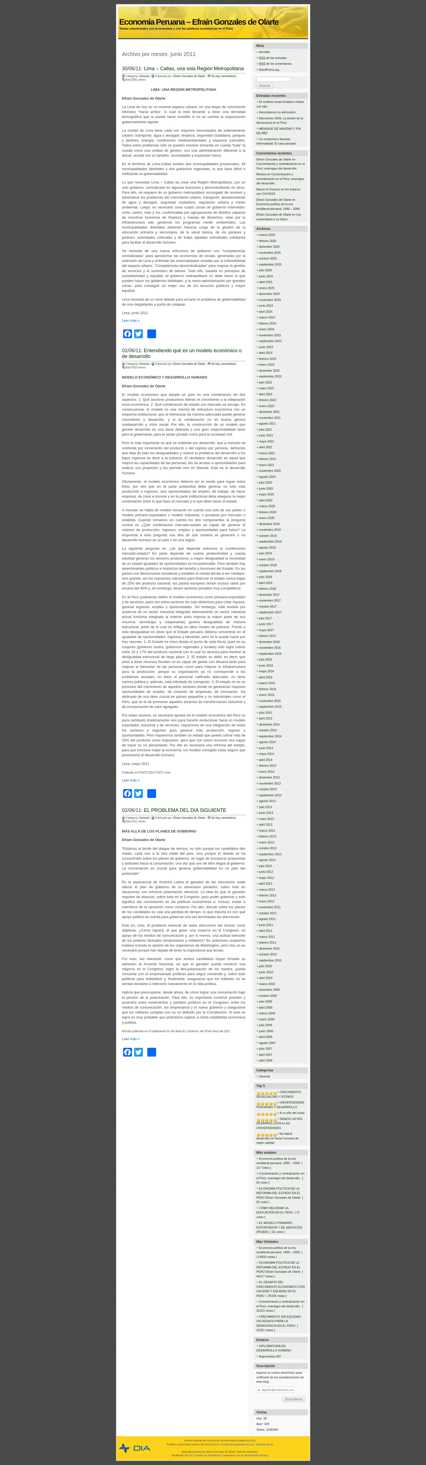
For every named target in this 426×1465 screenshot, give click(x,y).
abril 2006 (265, 1060)
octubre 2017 (268, 606)
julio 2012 (265, 866)
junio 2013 (266, 812)
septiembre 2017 (270, 612)
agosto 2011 (267, 919)
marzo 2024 (267, 317)
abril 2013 (265, 824)
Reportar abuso (264, 1444)
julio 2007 (265, 1048)
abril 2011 (265, 930)
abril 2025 (265, 282)
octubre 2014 (268, 730)
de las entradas (273, 58)
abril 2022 (265, 394)
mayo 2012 (266, 877)
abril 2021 (265, 447)
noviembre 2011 (270, 907)
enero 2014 (267, 771)
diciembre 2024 (269, 293)
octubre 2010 (268, 954)
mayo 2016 (266, 671)
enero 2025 (267, 288)
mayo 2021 (266, 441)
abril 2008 (265, 1036)
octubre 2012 (268, 848)
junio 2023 (266, 347)
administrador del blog (256, 1455)
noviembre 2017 (270, 600)
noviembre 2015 (270, 700)
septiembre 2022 (270, 376)
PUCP (214, 1444)
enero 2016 (267, 694)
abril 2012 (265, 883)
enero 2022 (267, 406)
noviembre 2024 (270, 299)
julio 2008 (265, 1025)
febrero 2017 (267, 635)
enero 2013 (267, 842)
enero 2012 (267, 901)
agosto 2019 (267, 547)
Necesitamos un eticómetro (277, 112)
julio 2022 (265, 382)
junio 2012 (266, 871)
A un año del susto (292, 1112)
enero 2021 (267, 465)
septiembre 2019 (270, 541)
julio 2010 (265, 966)
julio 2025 (265, 270)
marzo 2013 (267, 830)
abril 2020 (265, 500)
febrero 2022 (267, 400)
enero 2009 (267, 1019)
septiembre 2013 (270, 795)
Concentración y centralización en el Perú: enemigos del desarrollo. (280, 179)
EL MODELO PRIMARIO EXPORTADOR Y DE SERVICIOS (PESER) (279, 1227)
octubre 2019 (268, 535)
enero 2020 (267, 518)
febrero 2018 (267, 588)
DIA (253, 1440)
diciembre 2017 (269, 594)
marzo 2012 (267, 889)
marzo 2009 (267, 1013)
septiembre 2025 (270, 264)
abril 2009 (265, 1007)
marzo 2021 (267, 453)
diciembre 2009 (269, 989)
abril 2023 (265, 352)
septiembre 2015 (270, 706)
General (144, 76)
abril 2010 (265, 978)
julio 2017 (265, 618)
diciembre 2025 (269, 246)
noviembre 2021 (270, 417)
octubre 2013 (268, 789)
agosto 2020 (267, 476)
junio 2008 (266, 1031)
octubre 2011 (268, 913)
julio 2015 (265, 712)
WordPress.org (269, 69)
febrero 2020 (267, 512)
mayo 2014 (266, 753)
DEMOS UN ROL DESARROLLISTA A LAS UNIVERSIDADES (279, 1123)
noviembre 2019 (270, 529)
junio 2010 (266, 972)
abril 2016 (265, 677)
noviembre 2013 (270, 783)
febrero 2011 (267, 942)
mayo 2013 (266, 818)
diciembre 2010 (269, 948)
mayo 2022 (266, 388)
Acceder (264, 51)
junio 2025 (266, 276)
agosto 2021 (267, 423)
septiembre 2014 (270, 736)
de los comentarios (275, 63)
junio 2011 (266, 925)
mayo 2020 (266, 494)
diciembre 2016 (269, 641)
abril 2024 (265, 311)
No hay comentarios (223, 76)
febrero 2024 (267, 323)
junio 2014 (266, 748)
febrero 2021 (267, 459)
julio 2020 (265, 482)
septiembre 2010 (270, 960)
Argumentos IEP (270, 1356)
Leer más (131, 320)
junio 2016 (266, 665)
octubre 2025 (268, 258)
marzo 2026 (267, 234)
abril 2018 (265, 583)
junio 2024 (266, 305)
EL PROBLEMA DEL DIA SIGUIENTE (185, 810)
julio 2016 (265, 659)
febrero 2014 (267, 765)
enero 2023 (267, 364)
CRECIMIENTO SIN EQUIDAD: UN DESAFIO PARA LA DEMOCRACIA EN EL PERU (278, 1321)
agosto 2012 (267, 860)
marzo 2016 (267, 683)
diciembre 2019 (269, 524)
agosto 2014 (267, 742)
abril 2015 (265, 718)
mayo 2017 (266, 630)
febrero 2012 (267, 895)
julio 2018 (265, 576)
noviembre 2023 (270, 335)
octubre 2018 (268, 565)
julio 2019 (265, 553)
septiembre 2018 (270, 571)
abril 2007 (265, 1054)
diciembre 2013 (269, 777)
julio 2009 (265, 1001)
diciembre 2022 (269, 370)
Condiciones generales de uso (237, 1444)
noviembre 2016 (270, 647)
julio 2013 (265, 807)
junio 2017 (266, 624)
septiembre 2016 (270, 653)
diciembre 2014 (269, 724)
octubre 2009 (268, 995)
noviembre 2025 (270, 252)
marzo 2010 (267, 984)
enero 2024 (267, 329)
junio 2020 (266, 488)
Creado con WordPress (207, 1455)
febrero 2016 (267, 689)
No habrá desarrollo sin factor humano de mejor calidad (277, 1138)
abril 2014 (265, 759)
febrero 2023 (267, 358)
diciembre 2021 (269, 411)
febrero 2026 (267, 240)
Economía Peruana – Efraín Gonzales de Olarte (212, 15)
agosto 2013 (267, 801)
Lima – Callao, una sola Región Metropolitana (194, 68)
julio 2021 (265, 429)
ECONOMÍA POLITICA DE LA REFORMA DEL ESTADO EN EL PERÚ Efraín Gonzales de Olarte (278, 1193)
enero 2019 (267, 559)
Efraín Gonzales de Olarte (189, 76)
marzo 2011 (267, 936)
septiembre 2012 (270, 854)
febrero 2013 (267, 836)
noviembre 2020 (270, 470)
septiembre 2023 (270, 341)
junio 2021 (266, 435)
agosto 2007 (267, 1043)
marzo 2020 (267, 506)
